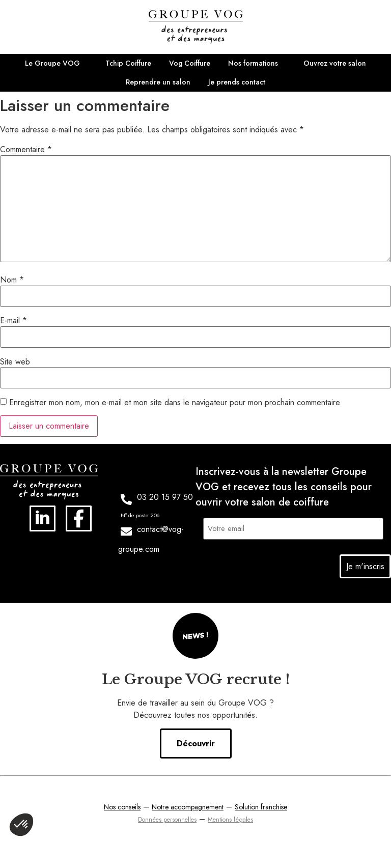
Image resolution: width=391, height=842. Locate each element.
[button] (21, 824)
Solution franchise (261, 805)
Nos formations (253, 63)
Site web (15, 362)
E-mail (13, 321)
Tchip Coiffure (128, 63)
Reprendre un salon (158, 82)
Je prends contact (236, 82)
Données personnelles (167, 818)
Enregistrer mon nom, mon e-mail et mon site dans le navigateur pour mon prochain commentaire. (175, 403)
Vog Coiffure (189, 63)
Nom (12, 280)
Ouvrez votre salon (334, 63)
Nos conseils (122, 805)
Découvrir (196, 742)
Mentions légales (230, 818)
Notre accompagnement (188, 805)
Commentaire (26, 150)
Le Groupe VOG (52, 63)
